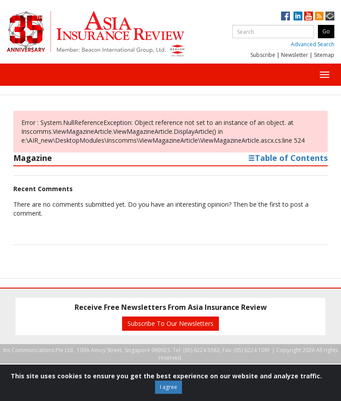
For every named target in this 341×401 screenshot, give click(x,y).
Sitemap (324, 55)
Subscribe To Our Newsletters (170, 323)
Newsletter (294, 55)
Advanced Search (312, 44)
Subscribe (262, 55)
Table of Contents (288, 157)
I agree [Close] (168, 387)
